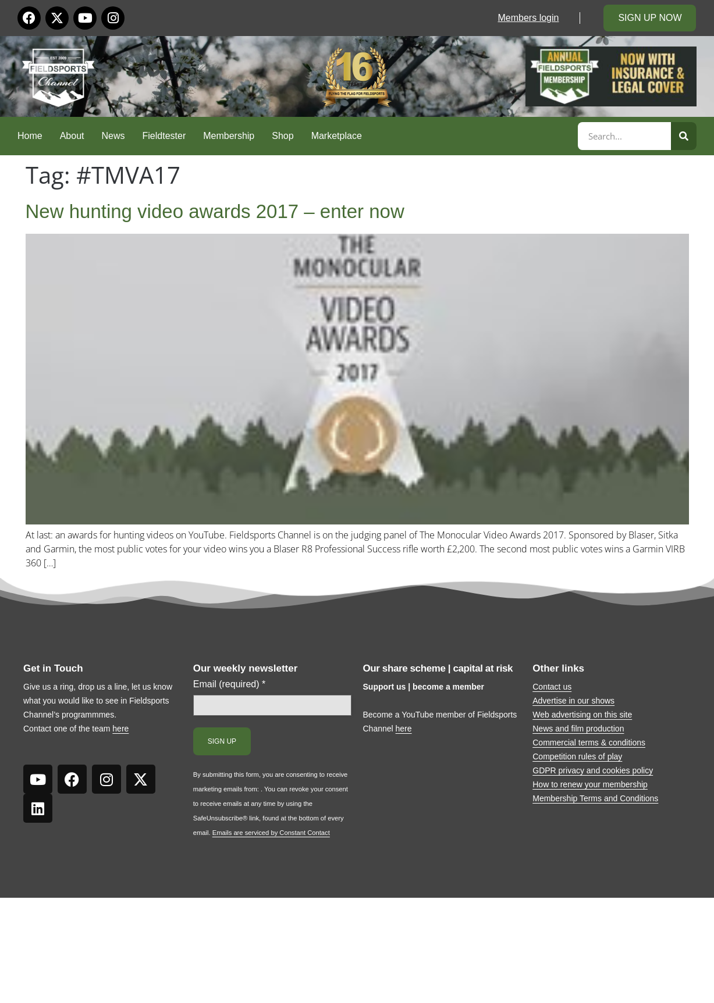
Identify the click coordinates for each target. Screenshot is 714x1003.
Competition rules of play (577, 756)
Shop (282, 136)
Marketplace (336, 136)
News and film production (578, 728)
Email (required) (229, 684)
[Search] (684, 136)
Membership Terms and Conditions (595, 798)
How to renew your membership (590, 784)
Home (29, 136)
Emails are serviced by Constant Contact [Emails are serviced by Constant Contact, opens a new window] (271, 832)
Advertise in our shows (573, 700)
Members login (528, 18)
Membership (228, 136)
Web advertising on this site (582, 714)
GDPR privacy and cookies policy (592, 770)
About (72, 136)
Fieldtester (164, 136)
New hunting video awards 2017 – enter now (215, 211)
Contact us (551, 686)
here (120, 728)
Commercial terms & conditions (588, 742)
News (113, 136)
